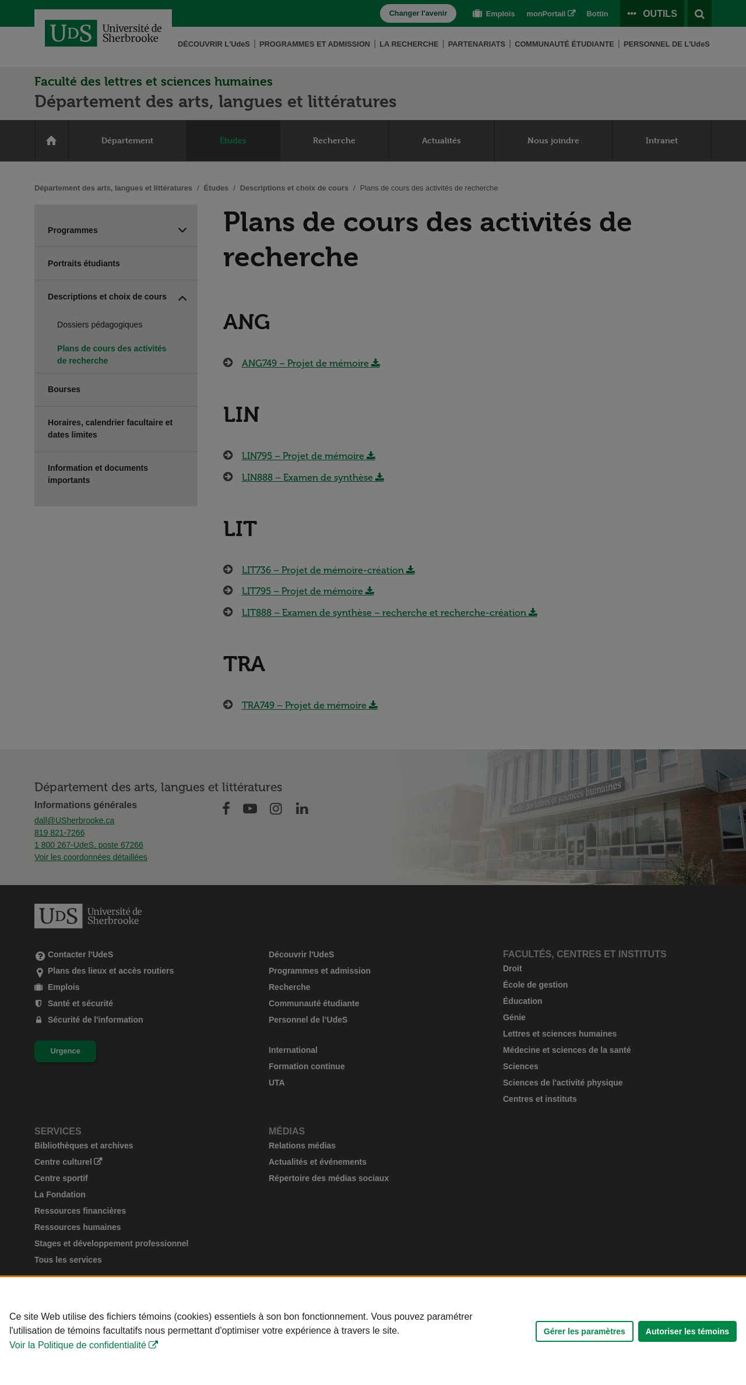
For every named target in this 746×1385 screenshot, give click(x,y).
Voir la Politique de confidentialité (77, 1345)
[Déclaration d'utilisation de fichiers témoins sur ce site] (373, 1331)
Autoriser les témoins (687, 1331)
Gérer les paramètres (584, 1331)
